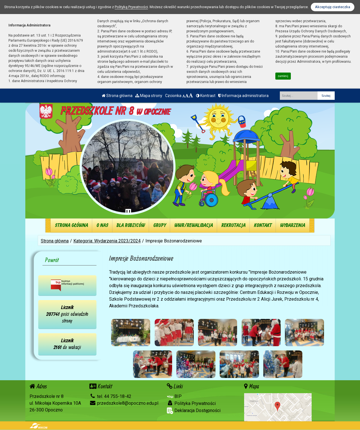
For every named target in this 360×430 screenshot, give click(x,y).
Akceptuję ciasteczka (332, 7)
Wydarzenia (292, 225)
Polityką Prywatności (131, 7)
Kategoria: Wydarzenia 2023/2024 (107, 241)
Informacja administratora (243, 95)
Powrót (52, 260)
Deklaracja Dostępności (193, 411)
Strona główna (117, 95)
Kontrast (205, 95)
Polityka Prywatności (191, 403)
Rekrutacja (233, 225)
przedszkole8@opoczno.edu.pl (123, 403)
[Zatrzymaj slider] (128, 213)
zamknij (283, 76)
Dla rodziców (131, 225)
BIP (174, 396)
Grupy (159, 225)
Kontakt (263, 225)
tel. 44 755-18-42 (110, 396)
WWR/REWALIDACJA (193, 225)
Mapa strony (148, 95)
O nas (102, 225)
